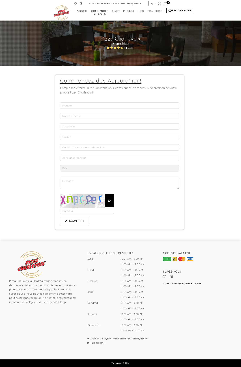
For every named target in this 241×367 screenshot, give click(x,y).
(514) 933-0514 (95, 343)
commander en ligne (99, 12)
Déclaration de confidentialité (183, 283)
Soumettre (74, 221)
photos (128, 11)
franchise (155, 11)
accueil (82, 11)
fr (153, 4)
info (141, 11)
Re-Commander (179, 10)
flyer (116, 11)
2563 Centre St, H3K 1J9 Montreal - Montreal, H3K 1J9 (117, 338)
